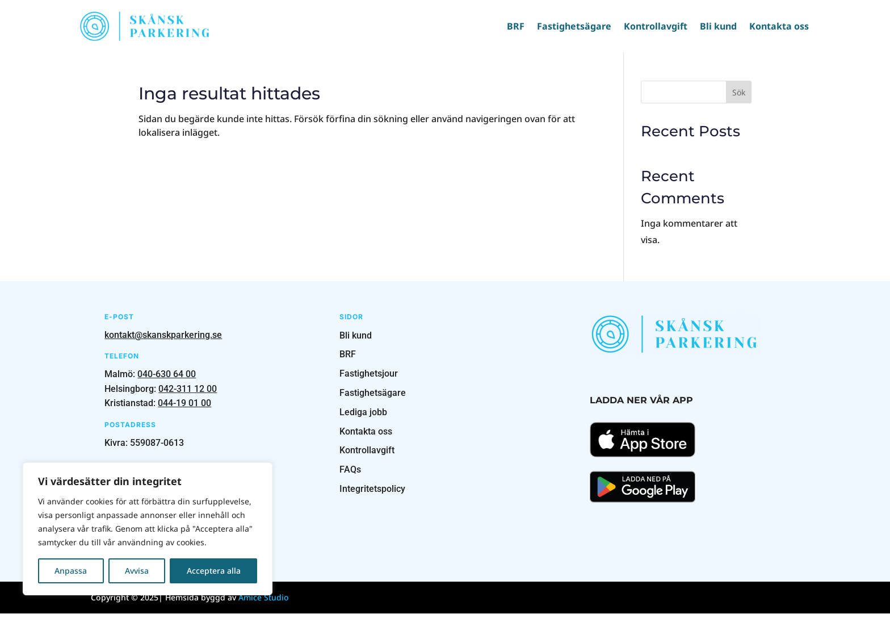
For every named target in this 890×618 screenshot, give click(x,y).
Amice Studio (263, 601)
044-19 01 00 (184, 407)
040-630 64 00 (166, 378)
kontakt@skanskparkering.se (163, 339)
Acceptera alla (214, 570)
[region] (147, 528)
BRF (508, 26)
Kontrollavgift (647, 26)
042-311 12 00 (187, 393)
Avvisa (137, 570)
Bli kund (710, 26)
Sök (738, 96)
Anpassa (70, 570)
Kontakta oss (771, 26)
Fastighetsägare (566, 26)
